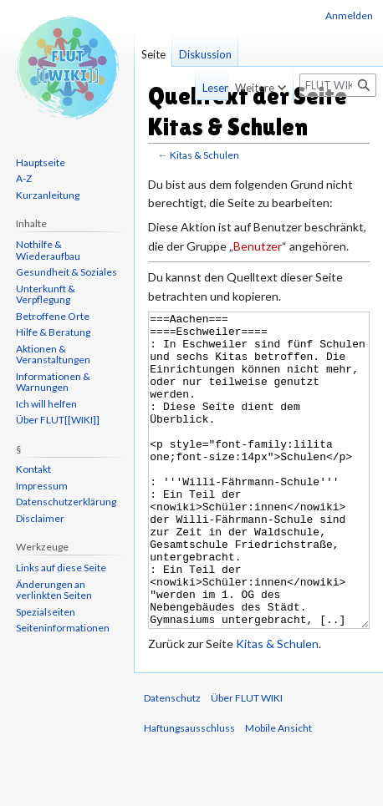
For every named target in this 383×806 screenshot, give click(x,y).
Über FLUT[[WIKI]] (58, 419)
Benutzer (257, 246)
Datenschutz (172, 760)
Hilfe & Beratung (53, 332)
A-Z (24, 178)
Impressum (42, 485)
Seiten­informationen (63, 627)
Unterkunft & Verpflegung (45, 294)
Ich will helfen (46, 404)
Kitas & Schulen (204, 155)
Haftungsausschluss (189, 790)
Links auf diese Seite (61, 567)
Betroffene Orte (52, 316)
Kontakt (33, 469)
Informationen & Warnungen (53, 382)
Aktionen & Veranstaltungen (53, 354)
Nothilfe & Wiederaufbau (48, 250)
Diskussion (205, 54)
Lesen (188, 87)
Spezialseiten (45, 612)
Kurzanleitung (47, 195)
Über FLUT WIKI (247, 760)
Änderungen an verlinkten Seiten (54, 590)
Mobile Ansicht (278, 790)
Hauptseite (40, 162)
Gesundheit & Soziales (66, 272)
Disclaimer (40, 518)
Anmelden (349, 15)
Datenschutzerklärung (66, 501)
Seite (153, 54)
